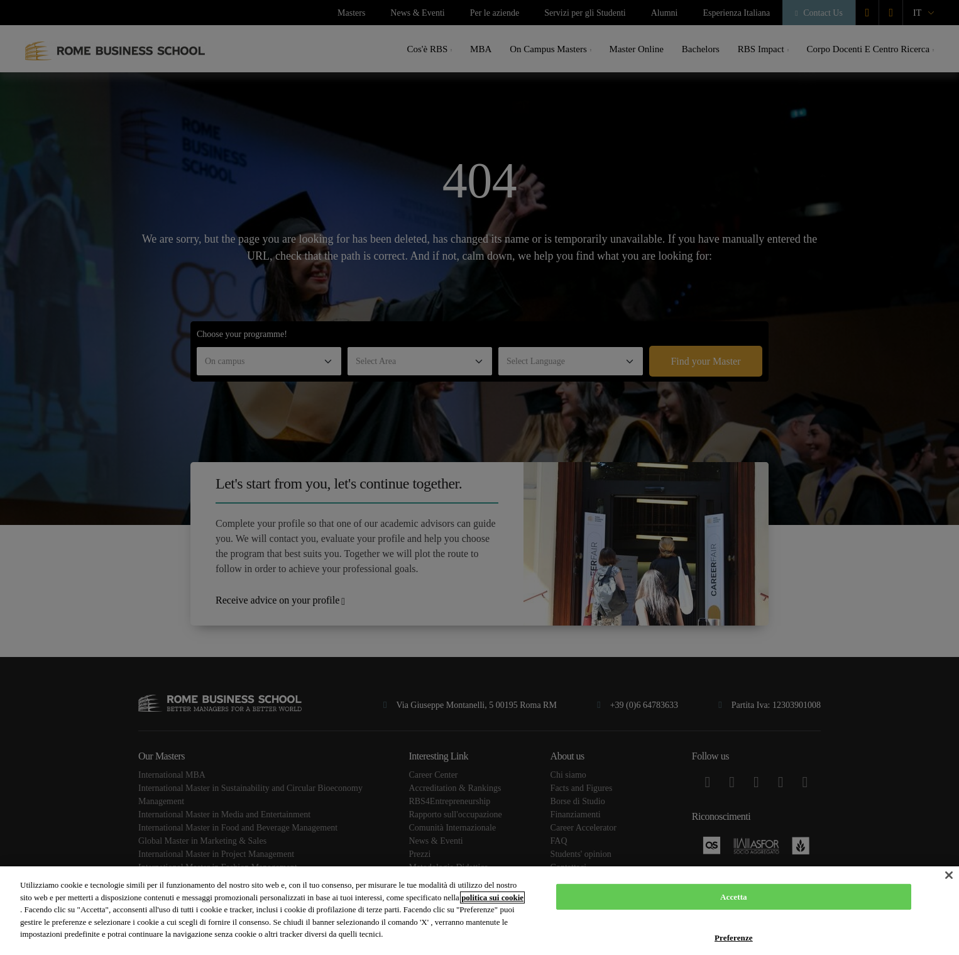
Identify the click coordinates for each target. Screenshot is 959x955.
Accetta (733, 897)
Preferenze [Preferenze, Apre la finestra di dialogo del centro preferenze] (734, 937)
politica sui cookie (492, 897)
